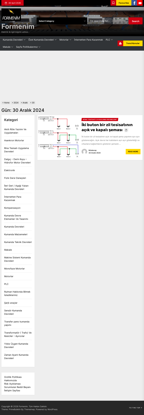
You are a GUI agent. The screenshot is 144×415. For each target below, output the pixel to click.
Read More (133, 151)
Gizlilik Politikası (13, 377)
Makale (8, 47)
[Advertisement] (72, 76)
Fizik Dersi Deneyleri (15, 178)
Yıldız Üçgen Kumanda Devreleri (16, 345)
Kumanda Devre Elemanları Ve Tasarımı (16, 217)
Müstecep (92, 150)
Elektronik (9, 170)
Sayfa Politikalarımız (28, 47)
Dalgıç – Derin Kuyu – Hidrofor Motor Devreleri (17, 161)
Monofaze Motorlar (14, 268)
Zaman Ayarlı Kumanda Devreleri (16, 356)
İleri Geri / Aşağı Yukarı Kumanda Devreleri (16, 187)
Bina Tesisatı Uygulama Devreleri (16, 150)
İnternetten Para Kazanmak (88, 39)
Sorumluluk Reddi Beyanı (17, 387)
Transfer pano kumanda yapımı (16, 323)
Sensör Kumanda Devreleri (13, 312)
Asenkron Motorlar (14, 140)
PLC (109, 39)
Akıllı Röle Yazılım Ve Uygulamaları (15, 131)
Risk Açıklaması (12, 383)
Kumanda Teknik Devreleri (18, 242)
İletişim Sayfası (12, 390)
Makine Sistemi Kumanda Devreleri (17, 259)
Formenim (17, 26)
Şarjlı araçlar (10, 302)
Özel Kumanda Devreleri (42, 39)
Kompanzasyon (12, 207)
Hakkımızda (10, 380)
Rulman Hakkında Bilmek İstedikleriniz (17, 293)
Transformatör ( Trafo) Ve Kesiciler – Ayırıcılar (18, 334)
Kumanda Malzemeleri (15, 234)
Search (135, 21)
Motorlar (65, 39)
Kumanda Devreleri (14, 39)
